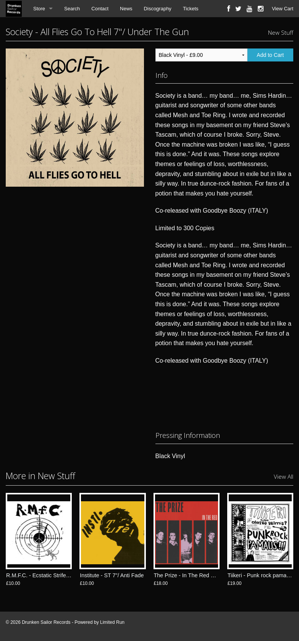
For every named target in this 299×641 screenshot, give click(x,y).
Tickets (191, 8)
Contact (99, 8)
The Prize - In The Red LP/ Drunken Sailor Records (216, 575)
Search (72, 8)
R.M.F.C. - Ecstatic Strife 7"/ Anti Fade (52, 575)
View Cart (282, 8)
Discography (157, 8)
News (126, 8)
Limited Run (112, 622)
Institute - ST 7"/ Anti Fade (112, 575)
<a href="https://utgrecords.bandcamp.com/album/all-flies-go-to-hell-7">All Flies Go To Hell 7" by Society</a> (224, 396)
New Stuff (280, 32)
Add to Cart (270, 55)
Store (39, 8)
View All (283, 476)
